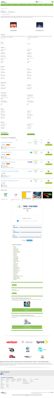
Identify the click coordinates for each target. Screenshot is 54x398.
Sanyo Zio (14, 247)
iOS (30, 382)
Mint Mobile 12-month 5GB (6, 142)
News (39, 1)
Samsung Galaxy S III (16, 261)
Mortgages (43, 4)
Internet (27, 4)
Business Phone (12, 4)
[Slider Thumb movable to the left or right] (18, 227)
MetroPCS (2, 386)
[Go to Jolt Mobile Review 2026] (5, 195)
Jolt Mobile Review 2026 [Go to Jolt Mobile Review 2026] (4, 199)
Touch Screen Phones (25, 382)
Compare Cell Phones (4, 8)
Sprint (1, 382)
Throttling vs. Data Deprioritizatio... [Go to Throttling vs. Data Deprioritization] (48, 199)
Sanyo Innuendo (15, 272)
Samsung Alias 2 (15, 271)
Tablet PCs (12, 381)
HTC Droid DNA (15, 256)
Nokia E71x (15, 253)
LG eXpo (14, 262)
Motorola (7, 384)
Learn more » (3, 38)
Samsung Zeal (15, 264)
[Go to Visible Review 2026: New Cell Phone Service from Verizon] (16, 195)
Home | (32, 392)
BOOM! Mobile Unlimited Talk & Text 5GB (9, 180)
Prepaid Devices (24, 381)
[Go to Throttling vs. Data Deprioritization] (47, 195)
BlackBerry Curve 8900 (16, 278)
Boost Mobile (2, 387)
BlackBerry (7, 381)
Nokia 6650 (15, 279)
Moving (48, 4)
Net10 (1, 385)
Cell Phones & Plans (5, 4)
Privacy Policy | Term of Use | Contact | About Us (41, 392)
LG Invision (15, 273)
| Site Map (49, 392)
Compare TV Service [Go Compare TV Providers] (27, 326)
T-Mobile (2, 383)
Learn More (14, 293)
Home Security (32, 4)
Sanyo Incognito (15, 263)
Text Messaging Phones (25, 383)
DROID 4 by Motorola (16, 252)
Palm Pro (14, 246)
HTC (6, 382)
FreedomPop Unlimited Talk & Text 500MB (9, 171)
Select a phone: (27, 208)
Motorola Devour (15, 248)
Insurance (38, 4)
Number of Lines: (27, 218)
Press (41, 1)
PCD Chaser (15, 254)
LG (6, 383)
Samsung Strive (15, 269)
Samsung (7, 386)
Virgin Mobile (2, 384)
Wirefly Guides (35, 379)
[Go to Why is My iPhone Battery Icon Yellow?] (26, 195)
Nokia (7, 385)
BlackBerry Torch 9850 (16, 270)
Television (18, 381)
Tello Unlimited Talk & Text (6, 152)
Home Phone (18, 4)
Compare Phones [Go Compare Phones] (27, 310)
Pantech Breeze (15, 260)
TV (23, 4)
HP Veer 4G (15, 255)
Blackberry (31, 381)
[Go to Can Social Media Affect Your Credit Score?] (37, 195)
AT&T (1, 381)
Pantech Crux (15, 265)
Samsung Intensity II (16, 277)
